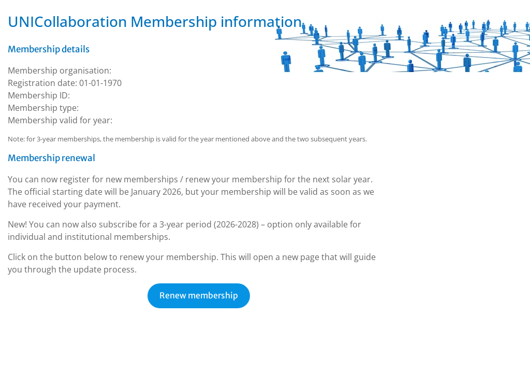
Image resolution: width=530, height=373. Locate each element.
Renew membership (198, 295)
